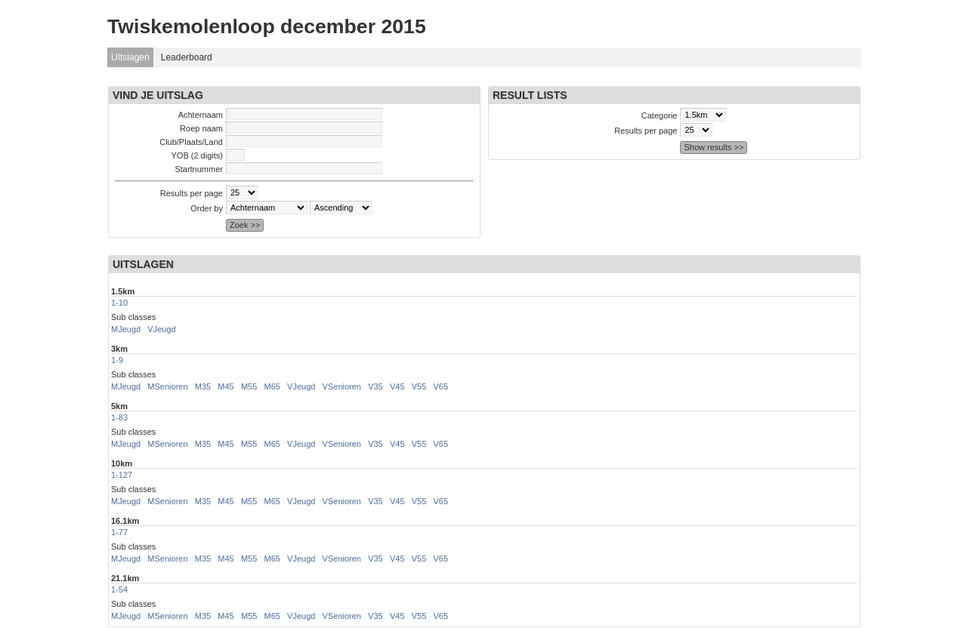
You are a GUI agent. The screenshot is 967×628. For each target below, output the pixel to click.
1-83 (119, 417)
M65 (272, 386)
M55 (249, 386)
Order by (206, 208)
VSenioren (342, 386)
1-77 (119, 532)
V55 (419, 386)
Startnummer (199, 169)
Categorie (659, 115)
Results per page (191, 193)
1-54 (119, 589)
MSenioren (167, 386)
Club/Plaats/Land (191, 141)
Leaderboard (186, 57)
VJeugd (161, 329)
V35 (375, 386)
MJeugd (126, 329)
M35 (203, 386)
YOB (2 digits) (197, 155)
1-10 (119, 302)
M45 (225, 386)
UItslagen (130, 57)
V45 (397, 386)
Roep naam (201, 128)
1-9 (117, 360)
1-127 (121, 474)
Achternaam (200, 114)
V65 (440, 386)
